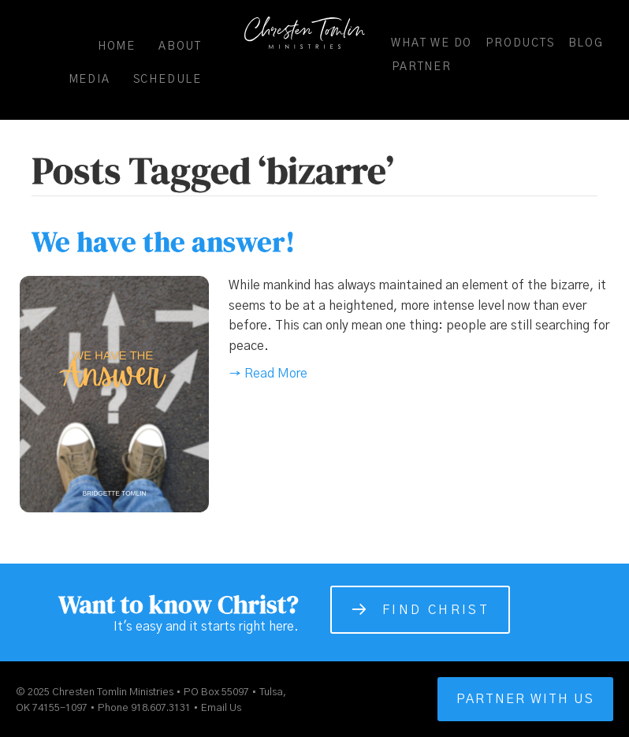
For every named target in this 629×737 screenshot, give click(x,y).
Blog (586, 43)
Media (89, 79)
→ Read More (268, 373)
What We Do (431, 43)
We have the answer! (163, 241)
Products (520, 43)
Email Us (221, 708)
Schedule (167, 79)
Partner (422, 67)
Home (117, 46)
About (180, 46)
